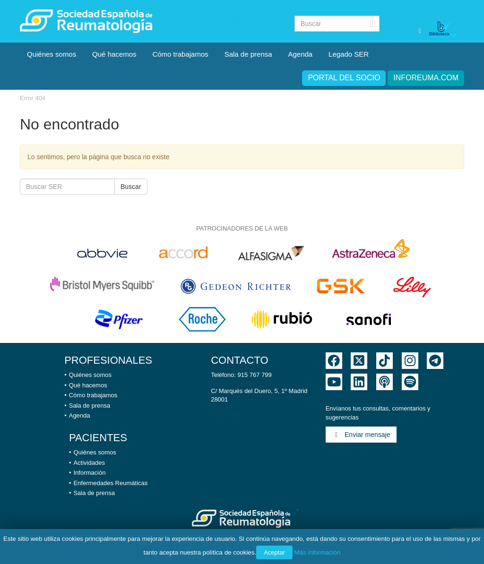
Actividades (88, 462)
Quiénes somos (51, 54)
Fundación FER (228, 24)
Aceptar (274, 552)
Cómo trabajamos (180, 54)
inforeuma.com (425, 78)
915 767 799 (255, 374)
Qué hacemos (114, 54)
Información (89, 472)
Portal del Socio (344, 78)
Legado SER (348, 54)
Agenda (300, 54)
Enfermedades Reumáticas (110, 483)
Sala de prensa (248, 54)
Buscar (131, 186)
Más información (317, 552)
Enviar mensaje (361, 434)
